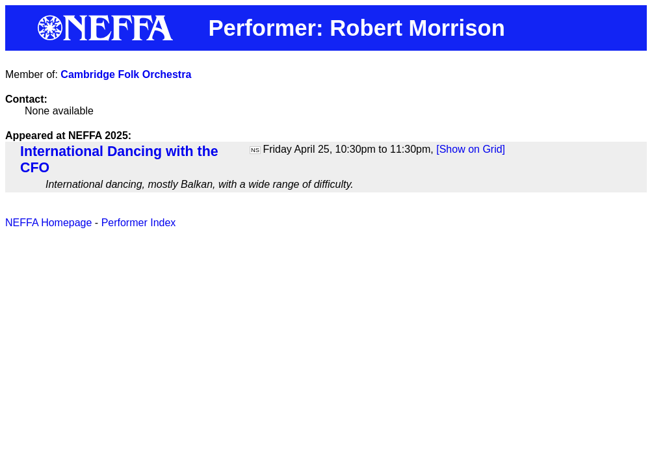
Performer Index (138, 222)
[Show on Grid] (470, 149)
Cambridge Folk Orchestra (125, 74)
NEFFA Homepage (48, 222)
